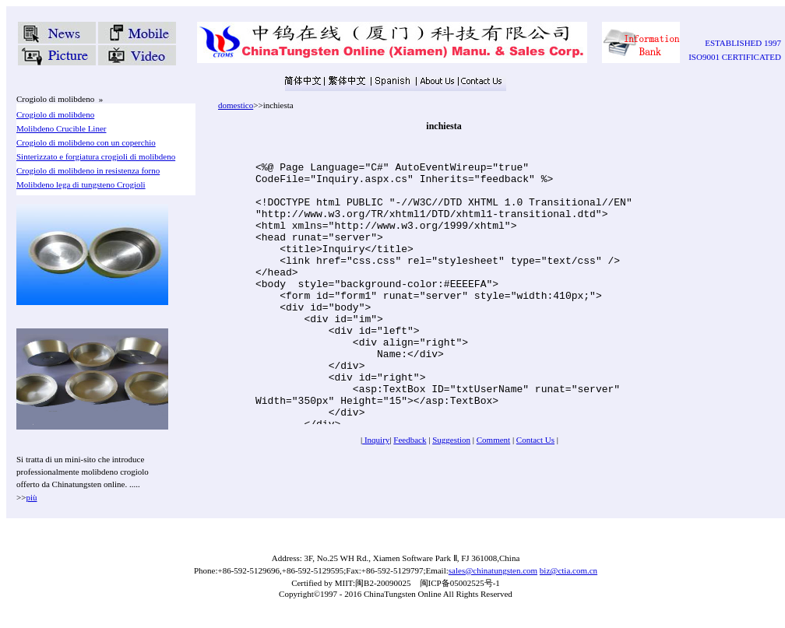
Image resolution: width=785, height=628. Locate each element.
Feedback (409, 439)
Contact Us (535, 439)
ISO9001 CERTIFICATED (734, 56)
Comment (493, 439)
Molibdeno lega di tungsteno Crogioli (81, 184)
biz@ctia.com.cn (568, 570)
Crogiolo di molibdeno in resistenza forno (88, 170)
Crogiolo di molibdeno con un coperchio (86, 142)
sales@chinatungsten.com (493, 570)
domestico (235, 105)
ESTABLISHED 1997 (743, 42)
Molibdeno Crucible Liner (61, 128)
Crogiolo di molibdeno (55, 114)
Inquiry (375, 439)
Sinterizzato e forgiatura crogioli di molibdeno (95, 156)
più (31, 497)
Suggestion (451, 439)
